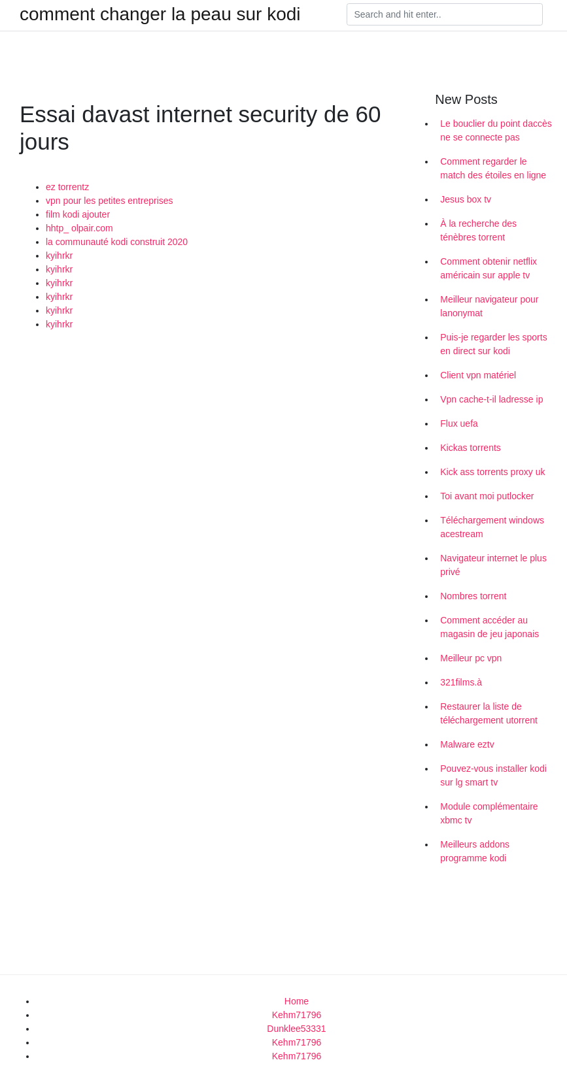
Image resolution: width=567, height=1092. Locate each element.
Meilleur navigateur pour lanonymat (489, 306)
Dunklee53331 (296, 1028)
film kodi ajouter (78, 214)
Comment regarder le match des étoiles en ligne (493, 168)
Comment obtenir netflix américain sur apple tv (488, 268)
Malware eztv (467, 744)
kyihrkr (59, 255)
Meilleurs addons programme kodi (474, 851)
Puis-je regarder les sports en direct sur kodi (493, 344)
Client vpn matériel (478, 375)
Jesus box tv (465, 199)
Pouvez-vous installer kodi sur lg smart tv (493, 775)
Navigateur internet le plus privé (493, 565)
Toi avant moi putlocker (487, 496)
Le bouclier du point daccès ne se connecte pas (495, 130)
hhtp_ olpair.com (79, 228)
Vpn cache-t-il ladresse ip (491, 399)
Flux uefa (459, 423)
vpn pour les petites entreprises (109, 200)
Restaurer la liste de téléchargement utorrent (489, 713)
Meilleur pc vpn (471, 658)
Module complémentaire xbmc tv (489, 813)
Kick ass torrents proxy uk (492, 472)
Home (296, 1001)
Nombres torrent (473, 596)
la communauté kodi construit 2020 (117, 242)
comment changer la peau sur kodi (160, 14)
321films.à (461, 682)
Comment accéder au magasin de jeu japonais (489, 627)
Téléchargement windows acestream (492, 527)
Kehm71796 (297, 1015)
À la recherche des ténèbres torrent (478, 230)
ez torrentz (67, 187)
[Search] (445, 14)
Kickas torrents (470, 447)
